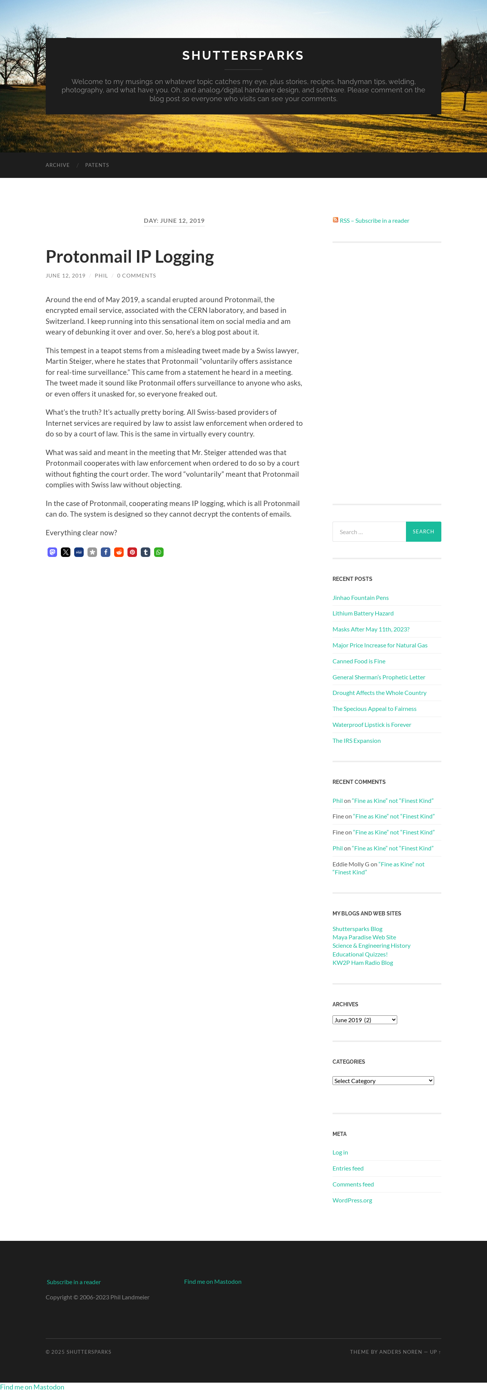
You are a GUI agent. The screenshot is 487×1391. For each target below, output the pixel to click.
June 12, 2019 (66, 275)
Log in (340, 1152)
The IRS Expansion (357, 740)
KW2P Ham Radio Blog (363, 962)
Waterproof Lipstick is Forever (372, 724)
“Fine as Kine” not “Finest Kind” (393, 800)
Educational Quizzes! (360, 954)
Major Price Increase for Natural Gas (380, 645)
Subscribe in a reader (74, 1281)
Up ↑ (435, 1352)
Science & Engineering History (372, 945)
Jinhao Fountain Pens (361, 597)
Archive (58, 165)
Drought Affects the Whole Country (380, 692)
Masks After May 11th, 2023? (371, 629)
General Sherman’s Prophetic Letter (379, 676)
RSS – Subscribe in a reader (374, 220)
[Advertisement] (387, 373)
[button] (52, 552)
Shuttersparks (243, 55)
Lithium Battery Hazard (363, 613)
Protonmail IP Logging (130, 256)
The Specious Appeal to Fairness (375, 708)
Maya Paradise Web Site (364, 937)
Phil (101, 275)
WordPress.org (352, 1200)
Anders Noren (400, 1352)
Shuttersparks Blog (357, 928)
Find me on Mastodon (213, 1281)
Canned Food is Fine (359, 661)
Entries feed (348, 1168)
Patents (97, 165)
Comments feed (353, 1184)
